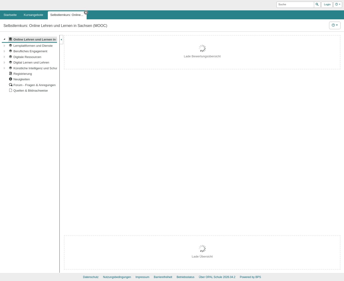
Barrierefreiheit (163, 277)
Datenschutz (91, 277)
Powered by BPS (250, 277)
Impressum (142, 277)
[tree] (29, 65)
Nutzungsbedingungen (117, 277)
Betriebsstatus (185, 277)
